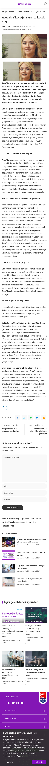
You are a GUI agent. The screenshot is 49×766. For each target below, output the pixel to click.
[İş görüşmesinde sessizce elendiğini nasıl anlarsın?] (8, 568)
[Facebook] (17, 417)
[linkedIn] (37, 417)
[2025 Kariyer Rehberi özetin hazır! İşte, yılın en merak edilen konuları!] (8, 542)
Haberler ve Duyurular (11, 621)
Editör (4, 637)
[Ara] (45, 4)
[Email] (43, 417)
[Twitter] (24, 417)
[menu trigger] (4, 4)
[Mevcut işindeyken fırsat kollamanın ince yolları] (36, 659)
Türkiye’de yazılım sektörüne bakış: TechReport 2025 (33, 628)
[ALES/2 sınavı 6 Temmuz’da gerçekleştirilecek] (13, 659)
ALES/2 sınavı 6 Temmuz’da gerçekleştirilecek (10, 672)
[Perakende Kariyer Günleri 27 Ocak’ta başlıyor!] (8, 555)
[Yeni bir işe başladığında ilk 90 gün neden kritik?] (8, 581)
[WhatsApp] (30, 417)
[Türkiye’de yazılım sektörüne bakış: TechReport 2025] (36, 615)
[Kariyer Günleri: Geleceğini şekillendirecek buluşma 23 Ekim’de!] (13, 615)
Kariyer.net (6, 26)
